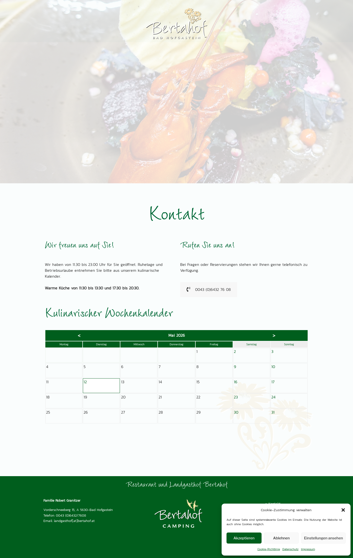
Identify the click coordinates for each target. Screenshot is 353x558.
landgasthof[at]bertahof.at (74, 520)
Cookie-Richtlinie (268, 549)
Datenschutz (290, 549)
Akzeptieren (243, 538)
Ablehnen (281, 538)
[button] (343, 510)
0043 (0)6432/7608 (71, 515)
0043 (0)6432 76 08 (209, 289)
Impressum (308, 549)
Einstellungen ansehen (323, 538)
